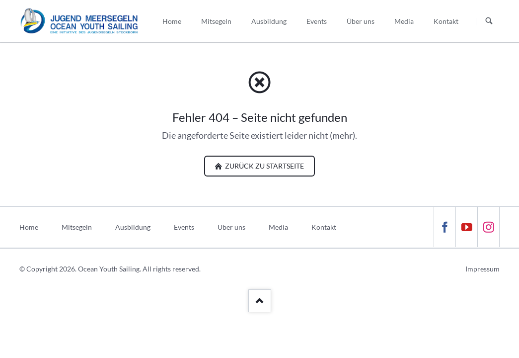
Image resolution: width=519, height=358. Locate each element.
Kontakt (323, 227)
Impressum (482, 269)
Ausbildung (132, 227)
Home (28, 227)
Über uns (231, 227)
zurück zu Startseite (263, 166)
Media (278, 227)
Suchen (489, 21)
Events (184, 227)
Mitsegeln (77, 227)
